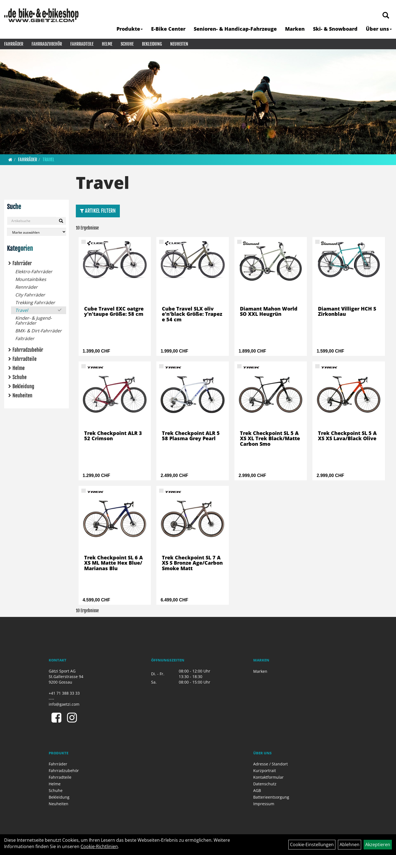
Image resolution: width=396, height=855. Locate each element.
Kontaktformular (268, 777)
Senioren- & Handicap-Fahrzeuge (235, 28)
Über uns (379, 28)
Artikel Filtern (98, 211)
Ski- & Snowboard (335, 28)
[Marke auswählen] (36, 232)
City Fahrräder (30, 295)
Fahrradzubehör (47, 44)
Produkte (130, 28)
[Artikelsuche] (385, 15)
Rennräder (26, 287)
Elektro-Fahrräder (33, 272)
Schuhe (127, 44)
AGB (257, 790)
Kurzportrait (264, 770)
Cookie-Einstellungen (312, 844)
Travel (48, 159)
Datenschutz (264, 783)
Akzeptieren (377, 844)
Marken (295, 28)
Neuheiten (179, 44)
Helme (107, 44)
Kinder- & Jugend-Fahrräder (33, 320)
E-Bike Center (168, 28)
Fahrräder (13, 44)
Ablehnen (349, 844)
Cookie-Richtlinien (99, 846)
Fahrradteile (82, 44)
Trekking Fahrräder (35, 302)
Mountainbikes (30, 279)
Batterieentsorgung (271, 797)
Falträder (24, 338)
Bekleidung (152, 44)
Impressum (263, 803)
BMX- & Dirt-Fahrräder (38, 331)
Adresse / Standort (270, 764)
